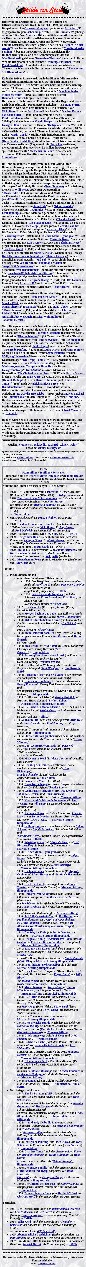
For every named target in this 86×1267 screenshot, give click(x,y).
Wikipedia (40, 444)
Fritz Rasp (57, 674)
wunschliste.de (29, 703)
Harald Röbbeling (27, 1025)
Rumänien (65, 31)
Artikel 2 (53, 993)
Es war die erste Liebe (30, 393)
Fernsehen (58, 472)
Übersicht (11, 413)
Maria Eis (30, 306)
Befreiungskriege (69, 242)
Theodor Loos (65, 219)
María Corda (19, 134)
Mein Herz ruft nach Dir (39, 632)
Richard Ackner (25, 457)
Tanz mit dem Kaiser (44, 296)
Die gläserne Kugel (40, 222)
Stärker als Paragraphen (39, 735)
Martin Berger (43, 121)
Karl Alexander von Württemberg (23, 256)
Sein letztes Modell (35, 781)
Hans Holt (47, 366)
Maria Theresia (11, 306)
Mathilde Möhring (40, 1070)
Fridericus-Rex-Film (59, 938)
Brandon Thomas (12, 387)
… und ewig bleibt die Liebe (41, 1122)
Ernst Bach (69, 597)
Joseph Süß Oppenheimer (17, 266)
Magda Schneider (27, 774)
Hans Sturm (72, 104)
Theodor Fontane (68, 1070)
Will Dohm (40, 803)
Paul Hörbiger (50, 668)
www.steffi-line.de (46, 1263)
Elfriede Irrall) (46, 1231)
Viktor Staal (61, 1006)
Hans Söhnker (75, 349)
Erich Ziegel (31, 225)
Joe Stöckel (69, 623)
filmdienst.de (72, 668)
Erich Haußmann (68, 616)
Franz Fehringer (31, 1215)
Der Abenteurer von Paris (40, 745)
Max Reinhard (11, 58)
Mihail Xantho (46, 777)
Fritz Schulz (58, 603)
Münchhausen (12, 310)
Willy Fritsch (50, 1009)
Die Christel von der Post (33, 373)
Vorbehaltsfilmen (27, 269)
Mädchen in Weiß (35, 758)
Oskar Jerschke (63, 206)
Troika (21, 549)
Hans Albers (60, 306)
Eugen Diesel (62, 974)
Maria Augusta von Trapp (18, 366)
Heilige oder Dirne (59, 125)
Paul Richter (48, 1029)
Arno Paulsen (55, 352)
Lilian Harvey (40, 874)
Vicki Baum (9, 111)
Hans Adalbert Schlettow (18, 141)
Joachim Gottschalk (48, 332)
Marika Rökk (10, 303)
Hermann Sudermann (70, 1125)
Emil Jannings (10, 212)
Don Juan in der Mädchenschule (37, 498)
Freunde (29, 1080)
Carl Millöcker (23, 1211)
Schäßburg (71, 28)
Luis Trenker (35, 242)
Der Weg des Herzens (37, 764)
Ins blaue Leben (34, 871)
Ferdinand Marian (50, 262)
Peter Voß (68, 745)
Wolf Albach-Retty (28, 835)
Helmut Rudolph (13, 380)
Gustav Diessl (48, 710)
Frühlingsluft (32, 826)
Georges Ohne (10, 125)
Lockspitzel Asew (34, 674)
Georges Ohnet (33, 540)
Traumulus (36, 209)
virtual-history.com (49, 447)
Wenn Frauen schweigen (39, 790)
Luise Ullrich (52, 349)
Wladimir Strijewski (64, 549)
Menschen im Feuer (42, 150)
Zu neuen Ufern (56, 229)
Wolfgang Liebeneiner (15, 356)
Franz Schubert (47, 517)
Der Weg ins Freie (35, 932)
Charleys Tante (33, 1151)
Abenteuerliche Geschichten (34, 1234)
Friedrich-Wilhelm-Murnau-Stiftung (30, 273)
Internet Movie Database (44, 475)
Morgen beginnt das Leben (40, 613)
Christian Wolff (17, 396)
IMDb (17, 520)
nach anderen (11, 451)
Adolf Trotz (42, 584)
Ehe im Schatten (28, 336)
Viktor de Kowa (59, 239)
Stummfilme (9, 157)
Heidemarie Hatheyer (30, 1074)
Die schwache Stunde (37, 1022)
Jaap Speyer (34, 111)
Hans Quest (34, 376)
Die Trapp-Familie (34, 359)
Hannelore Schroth (29, 1032)
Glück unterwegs (34, 1035)
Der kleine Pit (32, 607)
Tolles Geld (24, 1221)
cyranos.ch (25, 444)
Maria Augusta (43, 252)
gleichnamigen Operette (66, 1208)
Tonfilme (72, 396)
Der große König (38, 279)
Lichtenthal (52, 491)
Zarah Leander (69, 225)
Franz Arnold (49, 597)
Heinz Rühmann (46, 380)
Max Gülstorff (60, 864)
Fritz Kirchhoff (69, 790)
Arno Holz (39, 206)
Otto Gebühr (73, 279)
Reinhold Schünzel (13, 97)
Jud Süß (42, 259)
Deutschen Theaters (48, 58)
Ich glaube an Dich (35, 1061)
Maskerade (10, 193)
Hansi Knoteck (54, 793)
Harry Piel (56, 144)
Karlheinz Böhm (33, 1132)
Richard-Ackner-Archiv (62, 444)
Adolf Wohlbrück (13, 199)
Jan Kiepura (60, 636)
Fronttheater (61, 286)
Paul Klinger (40, 346)
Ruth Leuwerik (39, 363)
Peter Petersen (54, 186)
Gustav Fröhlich (65, 697)
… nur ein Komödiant (37, 681)
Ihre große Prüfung (15, 349)
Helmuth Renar (49, 661)
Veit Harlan (26, 262)
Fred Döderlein (11, 118)
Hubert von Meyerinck (31, 984)
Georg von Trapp (12, 370)
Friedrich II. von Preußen (46, 942)
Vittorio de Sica (63, 874)
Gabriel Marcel (70, 410)
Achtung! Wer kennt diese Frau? (44, 655)
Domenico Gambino (73, 584)
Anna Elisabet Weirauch (17, 316)
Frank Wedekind (12, 65)
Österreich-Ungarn (35, 28)
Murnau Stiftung (70, 797)
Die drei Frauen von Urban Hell (36, 524)
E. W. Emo (51, 533)
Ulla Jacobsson (31, 1128)
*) (80, 28)
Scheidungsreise (13, 235)
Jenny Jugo (28, 1006)
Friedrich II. (27, 283)
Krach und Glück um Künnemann (45, 800)
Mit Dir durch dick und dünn (42, 620)
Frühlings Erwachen (59, 61)
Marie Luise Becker (61, 897)
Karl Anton (33, 370)
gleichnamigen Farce (45, 383)
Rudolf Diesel (30, 980)
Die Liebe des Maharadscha (41, 706)
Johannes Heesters (13, 319)
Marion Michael (74, 393)
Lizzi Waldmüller (48, 316)
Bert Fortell (45, 1211)
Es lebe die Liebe (34, 1041)
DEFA (50, 1093)
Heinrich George (57, 256)
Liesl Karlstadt (43, 629)
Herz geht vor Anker (36, 893)
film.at (45, 716)
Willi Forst (21, 189)
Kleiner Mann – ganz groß (58, 235)
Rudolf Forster (26, 684)
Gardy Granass (75, 373)
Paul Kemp (57, 1035)
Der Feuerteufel (13, 249)
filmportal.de (75, 475)
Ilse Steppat (73, 339)
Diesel (28, 971)
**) (11, 48)
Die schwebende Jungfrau (47, 594)
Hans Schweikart (48, 339)
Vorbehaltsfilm (45, 916)
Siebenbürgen (34, 31)
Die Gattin (30, 996)
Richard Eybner (58, 700)
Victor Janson (59, 758)
